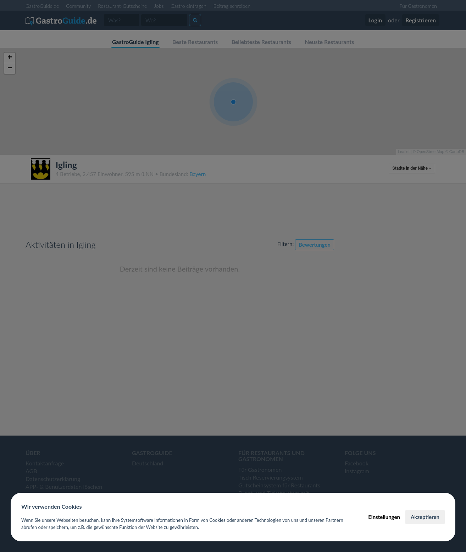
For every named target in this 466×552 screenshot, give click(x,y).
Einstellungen (384, 517)
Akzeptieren (425, 517)
